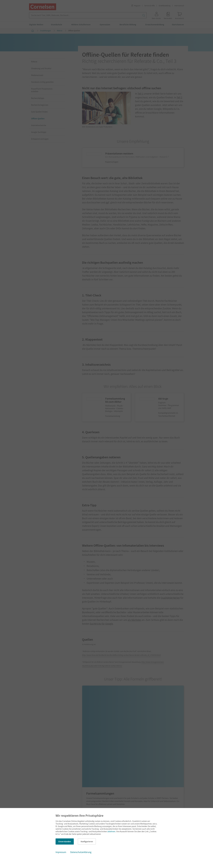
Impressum (61, 852)
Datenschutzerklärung (80, 852)
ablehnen (111, 831)
